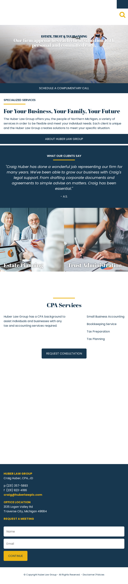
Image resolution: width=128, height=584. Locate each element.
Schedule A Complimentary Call (64, 88)
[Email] (64, 544)
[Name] (64, 531)
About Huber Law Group (64, 139)
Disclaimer (89, 574)
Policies (100, 574)
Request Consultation (64, 353)
